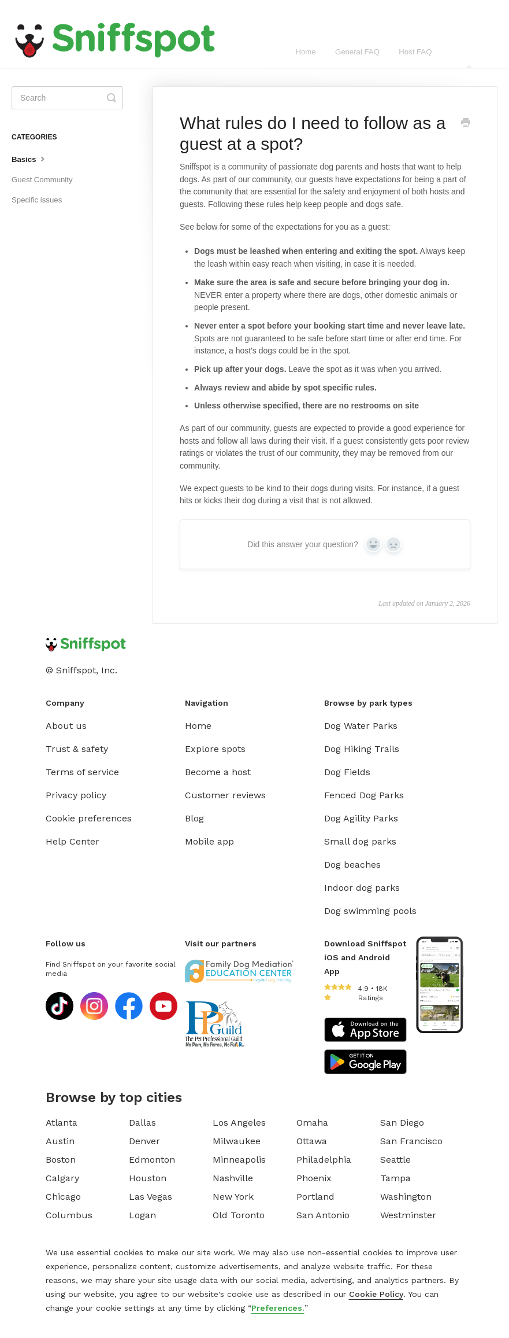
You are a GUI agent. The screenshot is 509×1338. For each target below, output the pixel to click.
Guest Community (42, 179)
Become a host (218, 771)
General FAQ (357, 51)
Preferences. (277, 1308)
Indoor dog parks (362, 887)
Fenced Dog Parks (364, 795)
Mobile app (209, 841)
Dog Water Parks (360, 725)
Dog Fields (347, 771)
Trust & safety (77, 748)
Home (305, 51)
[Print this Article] (465, 123)
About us (66, 725)
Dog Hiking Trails (361, 748)
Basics (29, 158)
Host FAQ (415, 51)
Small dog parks (360, 841)
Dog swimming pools (370, 910)
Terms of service (82, 771)
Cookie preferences (89, 818)
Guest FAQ (470, 57)
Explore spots (215, 748)
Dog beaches (352, 864)
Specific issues (37, 200)
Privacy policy (76, 795)
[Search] (67, 97)
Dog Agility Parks (361, 818)
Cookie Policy (376, 1294)
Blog (194, 818)
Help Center (72, 841)
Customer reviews (225, 795)
